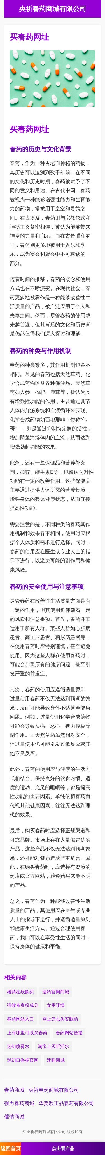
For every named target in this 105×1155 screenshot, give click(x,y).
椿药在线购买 (20, 991)
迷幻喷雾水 (18, 1046)
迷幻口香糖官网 (22, 1060)
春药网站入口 (20, 1019)
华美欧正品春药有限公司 (66, 1103)
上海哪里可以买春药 (27, 1032)
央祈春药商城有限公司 (54, 1090)
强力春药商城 (19, 1103)
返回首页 (11, 1148)
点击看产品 (63, 1148)
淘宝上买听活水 (53, 1046)
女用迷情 (56, 1005)
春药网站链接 (69, 1032)
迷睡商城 (56, 1060)
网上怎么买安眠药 (60, 1019)
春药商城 (14, 1090)
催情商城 (14, 1116)
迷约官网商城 (55, 991)
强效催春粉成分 (22, 1005)
